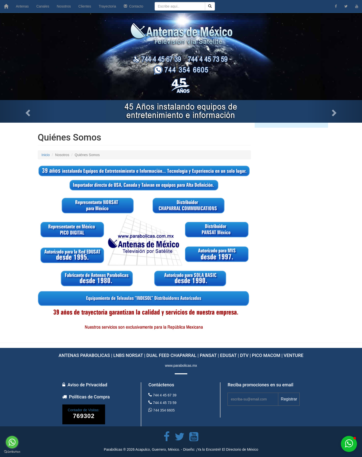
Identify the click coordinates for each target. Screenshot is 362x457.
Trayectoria (107, 6)
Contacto (133, 6)
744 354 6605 (161, 410)
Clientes (84, 6)
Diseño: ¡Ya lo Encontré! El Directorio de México (220, 449)
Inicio (45, 155)
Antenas (22, 6)
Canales (42, 6)
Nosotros (64, 6)
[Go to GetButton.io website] (12, 451)
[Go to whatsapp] (12, 442)
